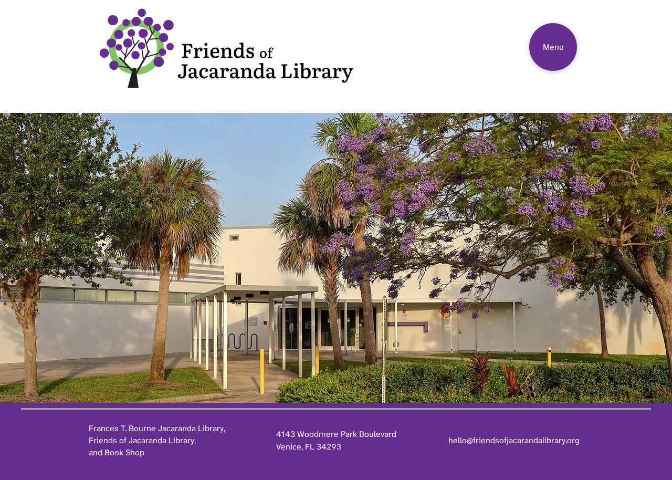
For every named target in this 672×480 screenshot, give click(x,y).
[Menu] (553, 47)
